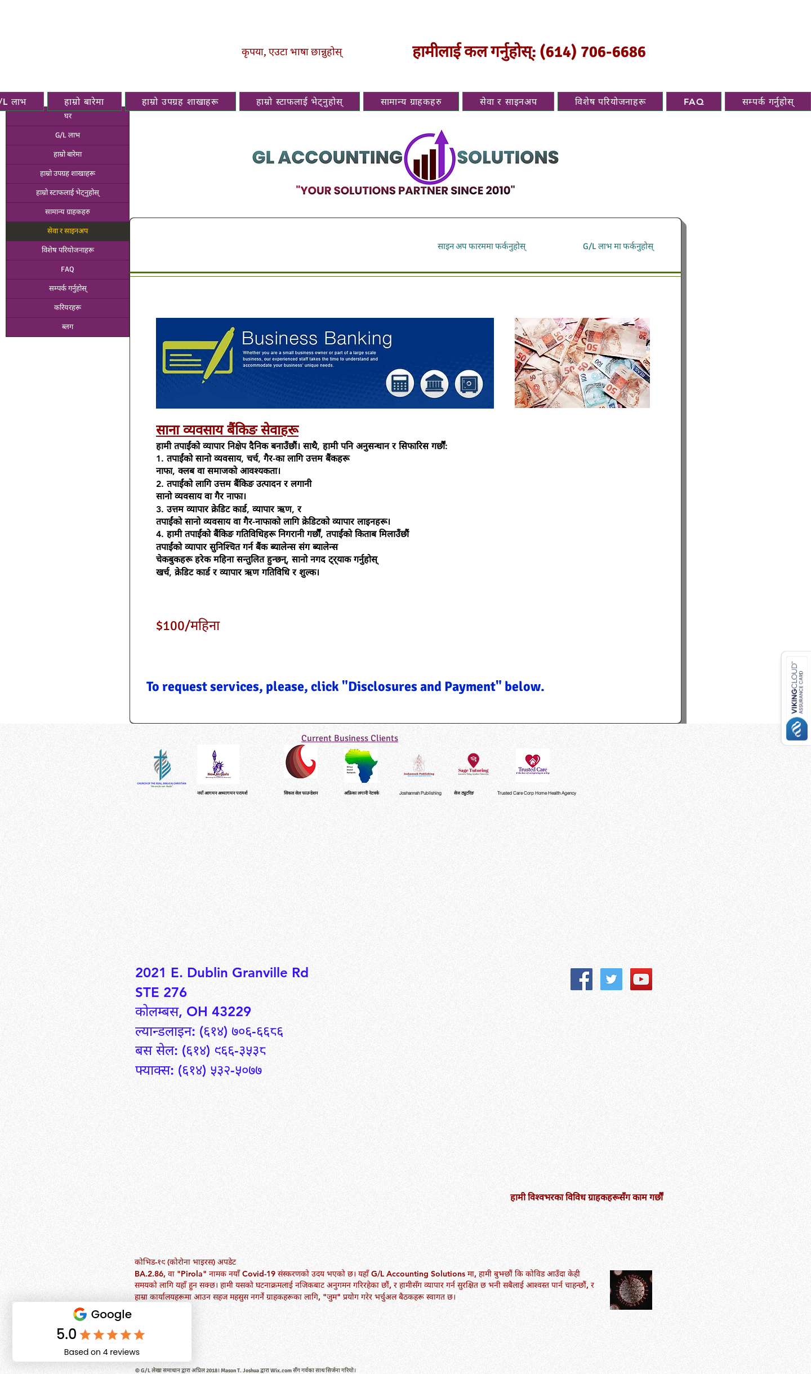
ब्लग (67, 326)
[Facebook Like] (597, 952)
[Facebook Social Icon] (581, 979)
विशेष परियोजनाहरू (68, 250)
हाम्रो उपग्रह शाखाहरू (67, 173)
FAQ (67, 269)
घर (68, 116)
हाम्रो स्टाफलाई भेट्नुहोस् (67, 192)
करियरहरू (67, 307)
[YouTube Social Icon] (641, 979)
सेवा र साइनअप (67, 231)
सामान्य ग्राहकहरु (67, 211)
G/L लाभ (67, 135)
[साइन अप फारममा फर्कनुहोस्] (481, 246)
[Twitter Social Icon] (611, 979)
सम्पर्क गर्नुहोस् (68, 288)
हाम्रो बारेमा (68, 154)
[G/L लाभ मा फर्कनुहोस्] (618, 246)
